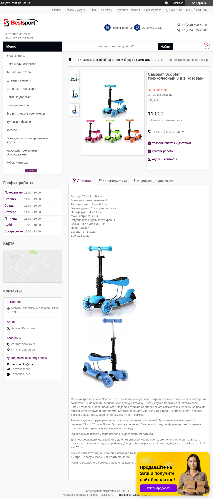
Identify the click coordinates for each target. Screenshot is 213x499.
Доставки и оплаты (128, 10)
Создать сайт (9, 3)
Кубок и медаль (17, 162)
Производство (152, 10)
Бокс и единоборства (21, 64)
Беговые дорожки (19, 97)
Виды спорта (16, 55)
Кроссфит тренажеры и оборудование (23, 152)
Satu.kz (125, 490)
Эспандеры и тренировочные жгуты (27, 140)
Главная (56, 10)
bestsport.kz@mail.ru (24, 364)
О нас (93, 10)
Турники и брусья (19, 121)
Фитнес (12, 130)
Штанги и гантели (19, 80)
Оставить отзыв (151, 27)
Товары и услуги (75, 10)
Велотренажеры (18, 105)
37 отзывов (176, 3)
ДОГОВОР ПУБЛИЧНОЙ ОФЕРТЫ (186, 10)
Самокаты (143, 60)
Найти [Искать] (165, 46)
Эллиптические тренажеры (26, 113)
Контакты (106, 10)
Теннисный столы (19, 72)
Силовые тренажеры (21, 88)
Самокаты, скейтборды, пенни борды (106, 60)
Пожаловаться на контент (134, 494)
